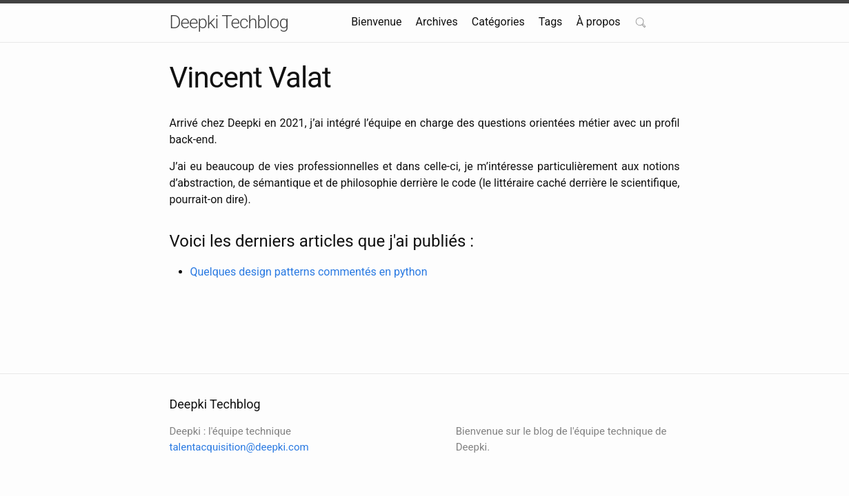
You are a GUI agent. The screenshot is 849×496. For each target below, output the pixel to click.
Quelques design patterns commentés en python (309, 271)
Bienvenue (376, 21)
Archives (437, 21)
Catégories (498, 21)
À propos (598, 21)
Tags (551, 21)
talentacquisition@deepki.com (239, 447)
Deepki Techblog (229, 22)
